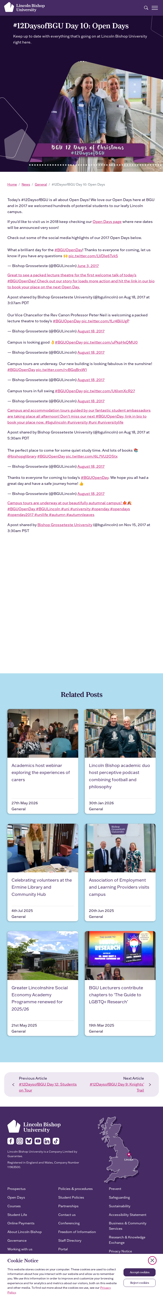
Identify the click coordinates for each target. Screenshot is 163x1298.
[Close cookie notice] (152, 1260)
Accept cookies (139, 1272)
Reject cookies (139, 1282)
